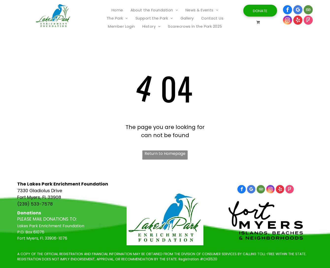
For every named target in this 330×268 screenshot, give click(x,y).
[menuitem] (117, 10)
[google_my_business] (297, 10)
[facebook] (287, 10)
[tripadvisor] (308, 10)
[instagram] (287, 21)
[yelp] (297, 21)
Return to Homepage (165, 153)
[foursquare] (308, 21)
